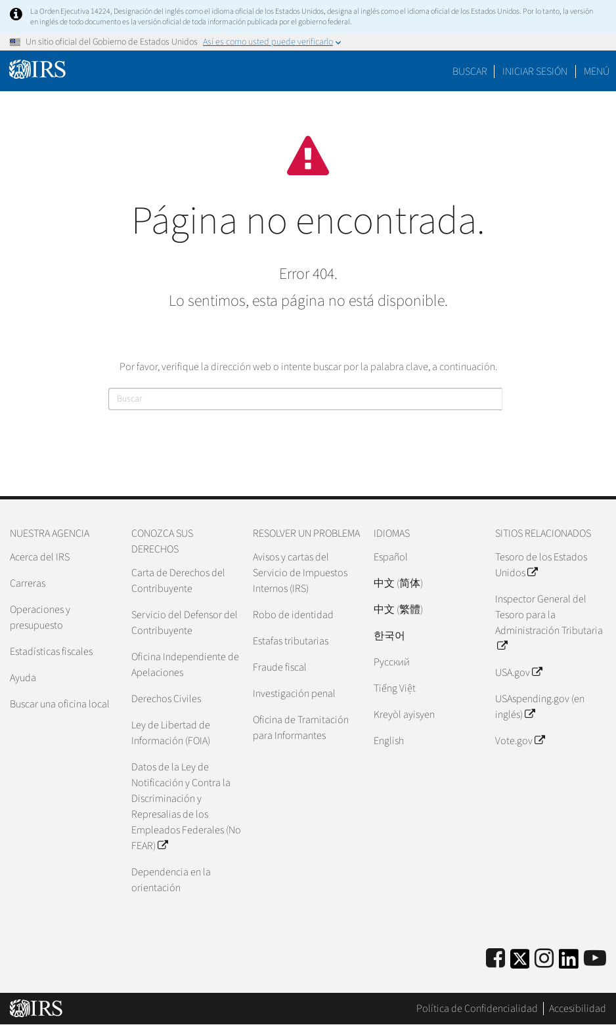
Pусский (392, 662)
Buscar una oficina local (60, 704)
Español (391, 557)
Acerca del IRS (40, 557)
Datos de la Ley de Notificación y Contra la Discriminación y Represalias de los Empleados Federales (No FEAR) (186, 806)
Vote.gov (519, 741)
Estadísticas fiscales (51, 651)
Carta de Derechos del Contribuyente (178, 581)
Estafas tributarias (290, 641)
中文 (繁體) (398, 609)
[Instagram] (544, 959)
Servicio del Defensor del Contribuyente (184, 623)
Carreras (27, 583)
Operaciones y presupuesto (40, 617)
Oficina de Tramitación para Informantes (301, 728)
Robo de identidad (293, 615)
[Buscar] (305, 399)
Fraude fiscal (280, 667)
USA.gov (518, 672)
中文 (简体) (398, 583)
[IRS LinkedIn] (569, 963)
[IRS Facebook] (495, 959)
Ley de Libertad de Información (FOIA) (170, 733)
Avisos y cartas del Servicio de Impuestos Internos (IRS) (300, 573)
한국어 (389, 636)
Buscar (469, 71)
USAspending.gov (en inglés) (539, 707)
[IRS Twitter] (520, 963)
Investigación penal (294, 693)
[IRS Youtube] (595, 959)
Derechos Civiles (166, 699)
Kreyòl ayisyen (404, 714)
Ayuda (23, 678)
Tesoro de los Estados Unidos (541, 565)
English (389, 741)
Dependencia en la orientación (171, 880)
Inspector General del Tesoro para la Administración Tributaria (549, 623)
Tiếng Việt (395, 688)
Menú (596, 71)
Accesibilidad (577, 1008)
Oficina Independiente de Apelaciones (185, 665)
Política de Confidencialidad (477, 1008)
